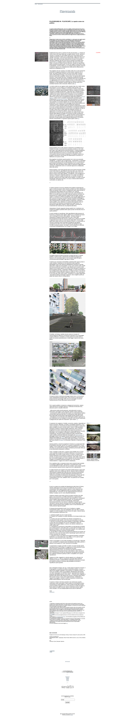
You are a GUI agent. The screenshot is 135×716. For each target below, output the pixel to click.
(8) (58, 558)
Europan (52, 613)
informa (67, 677)
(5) (65, 114)
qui (67, 623)
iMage (72, 714)
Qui (51, 614)
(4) (75, 83)
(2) (78, 52)
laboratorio (67, 676)
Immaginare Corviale (62, 99)
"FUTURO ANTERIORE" (61, 616)
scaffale (67, 678)
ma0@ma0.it (52, 592)
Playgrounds (67, 11)
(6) (78, 118)
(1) (71, 39)
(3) (56, 61)
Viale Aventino (79, 435)
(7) (77, 419)
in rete (67, 680)
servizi (67, 679)
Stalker (61, 440)
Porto (63, 437)
